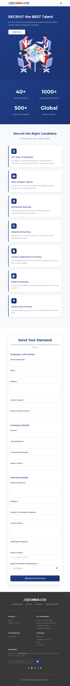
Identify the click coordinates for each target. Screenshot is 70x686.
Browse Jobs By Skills (44, 620)
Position (14, 430)
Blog (38, 642)
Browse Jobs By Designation (47, 623)
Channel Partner (17, 604)
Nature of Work (17, 463)
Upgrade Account (43, 625)
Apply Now (17, 32)
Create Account (13, 623)
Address (14, 381)
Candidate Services (43, 639)
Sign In (10, 620)
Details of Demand (18, 483)
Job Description (17, 523)
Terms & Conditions (52, 604)
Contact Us (40, 645)
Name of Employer (18, 360)
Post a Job (12, 637)
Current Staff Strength (19, 452)
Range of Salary (17, 553)
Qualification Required (19, 542)
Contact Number (17, 400)
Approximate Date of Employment (24, 564)
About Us (29, 604)
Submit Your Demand (35, 578)
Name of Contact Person (20, 411)
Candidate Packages (44, 628)
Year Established (17, 441)
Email (13, 370)
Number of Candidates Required (23, 512)
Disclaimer (38, 604)
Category (14, 501)
